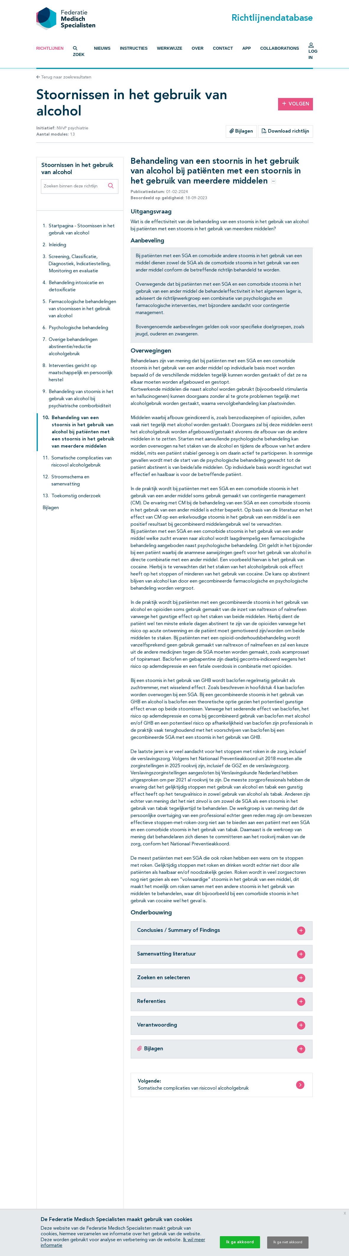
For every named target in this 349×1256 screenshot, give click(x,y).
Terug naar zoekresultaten (63, 77)
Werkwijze (169, 48)
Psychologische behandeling (78, 328)
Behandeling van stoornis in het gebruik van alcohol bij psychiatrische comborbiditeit (81, 399)
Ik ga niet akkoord (287, 1242)
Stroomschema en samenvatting (70, 481)
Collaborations (279, 48)
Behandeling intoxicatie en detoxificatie (76, 286)
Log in (313, 52)
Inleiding (57, 245)
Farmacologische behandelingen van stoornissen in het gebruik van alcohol (82, 309)
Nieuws (102, 48)
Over (198, 48)
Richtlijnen (50, 48)
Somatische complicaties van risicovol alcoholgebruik (81, 462)
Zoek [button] (79, 51)
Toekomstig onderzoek (76, 496)
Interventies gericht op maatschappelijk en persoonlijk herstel (81, 373)
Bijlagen (241, 131)
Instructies (133, 48)
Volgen (295, 104)
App (246, 48)
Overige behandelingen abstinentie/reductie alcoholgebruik (73, 346)
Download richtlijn (285, 131)
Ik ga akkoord (240, 1242)
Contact (223, 48)
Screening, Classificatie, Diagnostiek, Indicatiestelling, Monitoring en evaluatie (80, 264)
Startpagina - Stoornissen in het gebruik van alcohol (82, 230)
